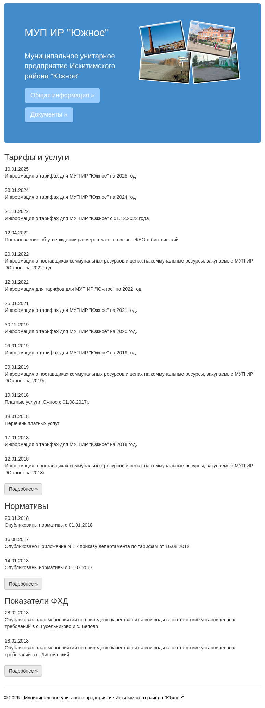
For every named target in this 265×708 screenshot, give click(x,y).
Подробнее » (23, 489)
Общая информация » (62, 95)
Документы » (48, 114)
